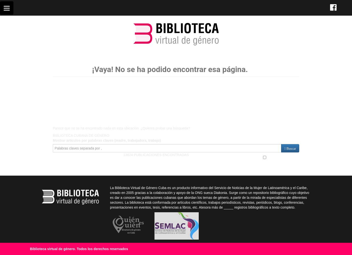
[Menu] (6, 8)
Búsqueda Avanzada (281, 157)
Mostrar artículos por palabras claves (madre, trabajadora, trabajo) (107, 140)
